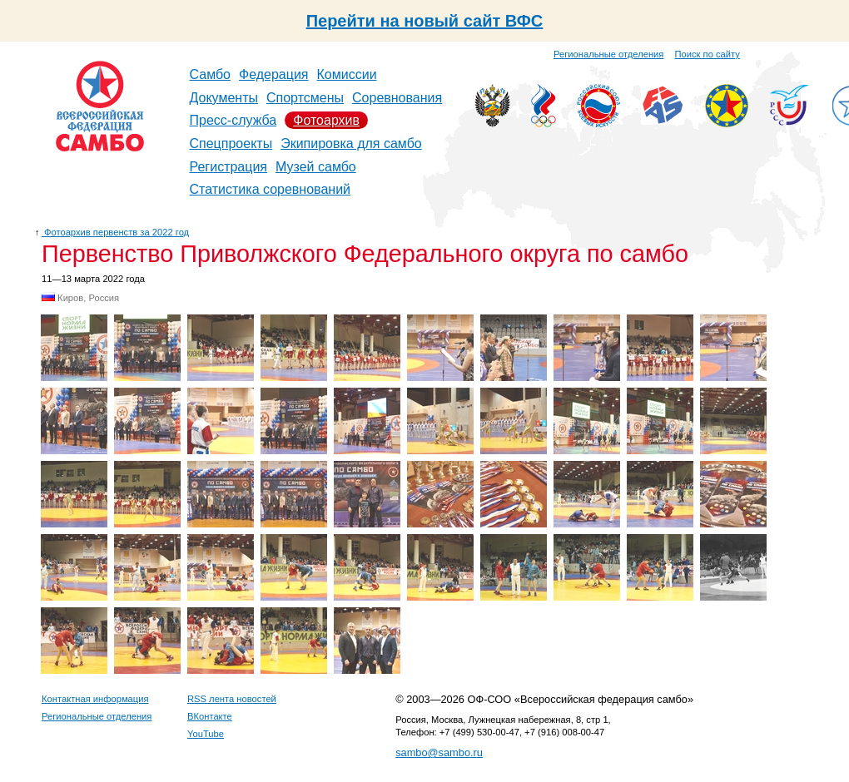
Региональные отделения (608, 54)
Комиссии (347, 74)
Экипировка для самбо (351, 143)
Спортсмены (305, 98)
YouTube (205, 734)
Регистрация (229, 167)
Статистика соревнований (270, 189)
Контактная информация (95, 699)
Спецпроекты (231, 143)
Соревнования (397, 98)
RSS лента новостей (231, 699)
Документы (224, 98)
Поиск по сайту (707, 54)
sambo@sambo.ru (439, 752)
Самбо (210, 74)
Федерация (274, 74)
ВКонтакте (209, 716)
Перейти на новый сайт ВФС (425, 20)
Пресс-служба (233, 120)
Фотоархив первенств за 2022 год (115, 232)
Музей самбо (316, 167)
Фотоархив (326, 120)
